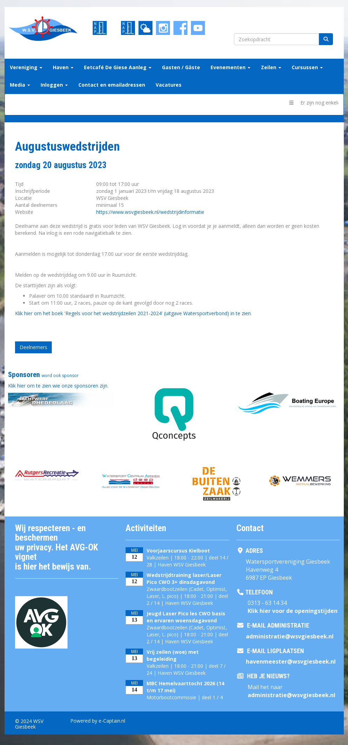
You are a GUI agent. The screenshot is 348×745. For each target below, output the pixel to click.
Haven (63, 67)
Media (20, 84)
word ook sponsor (60, 375)
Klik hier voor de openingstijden (293, 611)
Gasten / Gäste (181, 67)
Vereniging (26, 67)
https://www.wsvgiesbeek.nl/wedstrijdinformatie (150, 212)
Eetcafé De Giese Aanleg (117, 67)
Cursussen (307, 67)
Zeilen (271, 67)
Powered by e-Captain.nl (97, 720)
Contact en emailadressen (111, 84)
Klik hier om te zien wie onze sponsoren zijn (57, 385)
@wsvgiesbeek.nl (290, 636)
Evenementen (230, 67)
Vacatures (169, 84)
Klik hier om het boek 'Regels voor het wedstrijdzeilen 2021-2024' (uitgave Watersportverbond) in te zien (133, 313)
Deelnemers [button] (33, 347)
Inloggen (54, 84)
